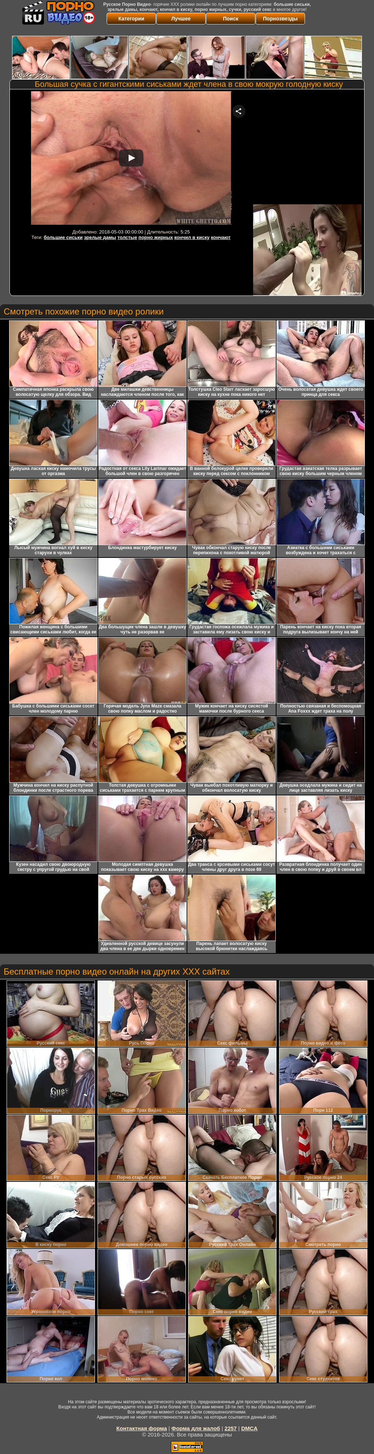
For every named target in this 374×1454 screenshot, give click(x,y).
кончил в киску (192, 237)
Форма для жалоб (195, 1428)
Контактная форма (142, 1428)
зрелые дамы (100, 237)
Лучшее (181, 19)
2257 (231, 1428)
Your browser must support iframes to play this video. (131, 159)
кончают (220, 237)
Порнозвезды (280, 19)
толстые (127, 237)
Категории (131, 19)
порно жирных (155, 237)
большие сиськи (63, 237)
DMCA (249, 1428)
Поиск (230, 19)
